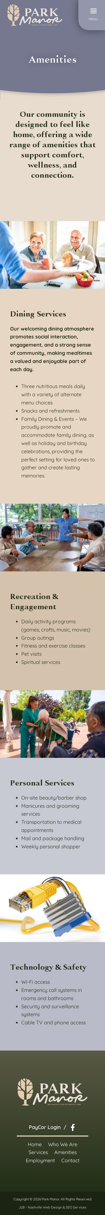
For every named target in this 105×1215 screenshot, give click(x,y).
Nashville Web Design (45, 1207)
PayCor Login (45, 1127)
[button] (93, 15)
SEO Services (76, 1207)
